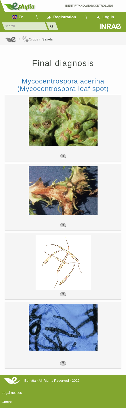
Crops (30, 39)
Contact (8, 402)
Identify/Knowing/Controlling (89, 5)
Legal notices (12, 393)
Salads (47, 39)
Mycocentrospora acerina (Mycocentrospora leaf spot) (63, 84)
